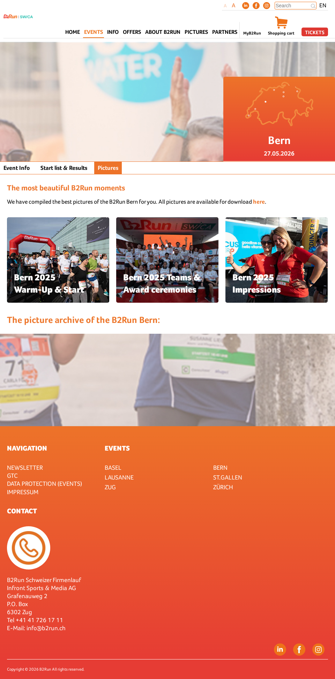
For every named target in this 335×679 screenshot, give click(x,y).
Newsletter (25, 467)
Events (117, 448)
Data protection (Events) (44, 483)
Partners (224, 32)
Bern (220, 467)
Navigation (27, 448)
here (259, 201)
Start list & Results (63, 168)
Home (72, 32)
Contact (22, 511)
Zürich (223, 487)
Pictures (196, 32)
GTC (12, 475)
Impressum (22, 492)
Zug (110, 487)
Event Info (16, 168)
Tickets (315, 32)
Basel (113, 467)
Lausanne (119, 477)
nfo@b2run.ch (47, 628)
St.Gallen (227, 477)
